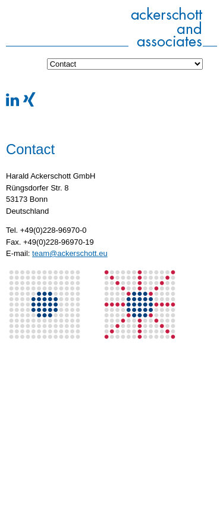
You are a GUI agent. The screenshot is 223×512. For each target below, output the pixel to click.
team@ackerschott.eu (70, 253)
